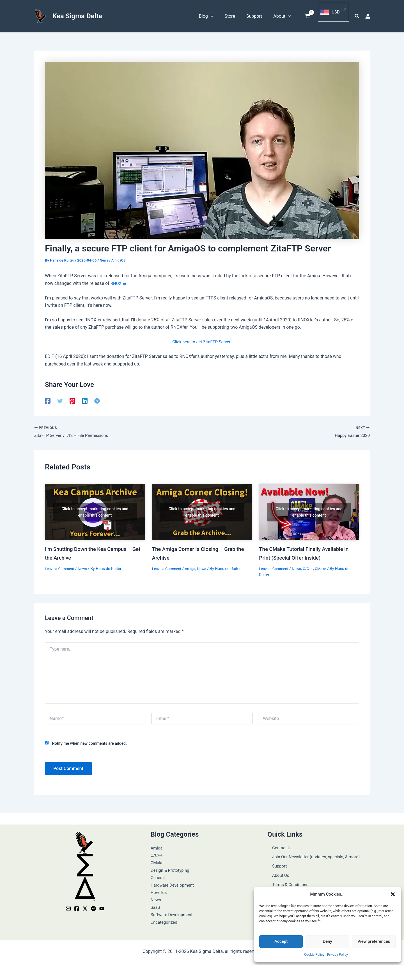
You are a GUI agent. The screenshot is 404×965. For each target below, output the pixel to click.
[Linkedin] (85, 399)
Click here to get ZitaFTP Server (201, 339)
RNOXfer (119, 281)
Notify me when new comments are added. (89, 741)
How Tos (159, 890)
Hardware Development (174, 883)
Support (275, 861)
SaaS (156, 905)
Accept (281, 941)
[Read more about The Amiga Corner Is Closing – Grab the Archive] (202, 511)
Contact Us (278, 846)
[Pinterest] (72, 399)
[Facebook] (47, 399)
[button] (393, 894)
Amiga (192, 567)
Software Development (173, 913)
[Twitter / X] (85, 906)
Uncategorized (165, 920)
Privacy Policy (337, 955)
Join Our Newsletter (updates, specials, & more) (314, 853)
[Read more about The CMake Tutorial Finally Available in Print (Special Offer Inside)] (309, 511)
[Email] (68, 906)
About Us (276, 868)
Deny (327, 941)
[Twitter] (60, 399)
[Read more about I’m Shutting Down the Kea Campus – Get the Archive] (95, 511)
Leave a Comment (61, 567)
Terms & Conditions (287, 875)
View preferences (373, 941)
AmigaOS (119, 258)
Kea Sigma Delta (77, 15)
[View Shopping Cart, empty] (307, 15)
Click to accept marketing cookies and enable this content (94, 510)
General (158, 875)
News (104, 258)
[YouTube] (101, 906)
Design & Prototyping (171, 868)
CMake (325, 567)
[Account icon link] (367, 15)
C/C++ (311, 567)
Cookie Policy (314, 955)
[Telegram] (97, 399)
